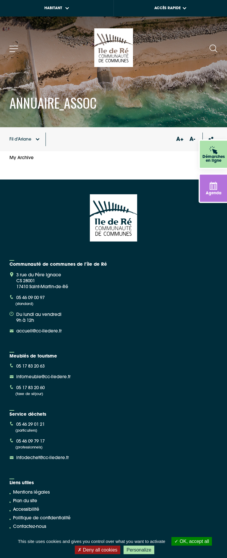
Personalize (139, 549)
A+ (179, 139)
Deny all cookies (97, 549)
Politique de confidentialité (42, 518)
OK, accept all (191, 541)
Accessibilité (26, 510)
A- (192, 139)
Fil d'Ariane (24, 139)
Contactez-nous (29, 527)
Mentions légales (31, 492)
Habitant (56, 8)
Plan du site (25, 501)
